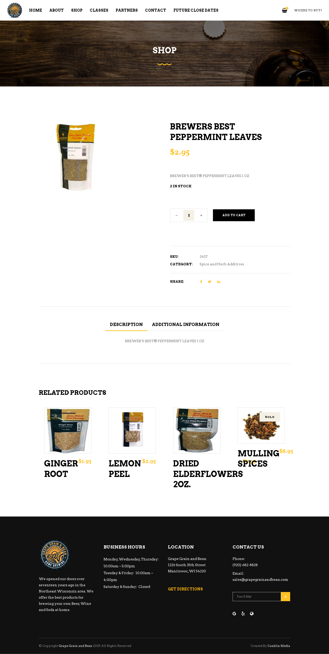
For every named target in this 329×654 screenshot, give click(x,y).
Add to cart (233, 215)
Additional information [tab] (185, 324)
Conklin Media (279, 646)
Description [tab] (126, 324)
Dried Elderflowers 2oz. (208, 474)
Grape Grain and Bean (75, 646)
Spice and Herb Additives (222, 264)
